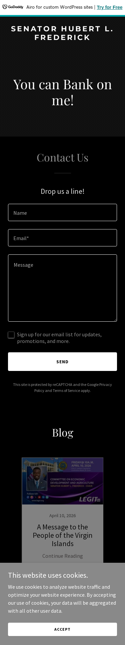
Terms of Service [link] (66, 390)
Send (62, 362)
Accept (62, 629)
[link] (62, 38)
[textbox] (62, 212)
